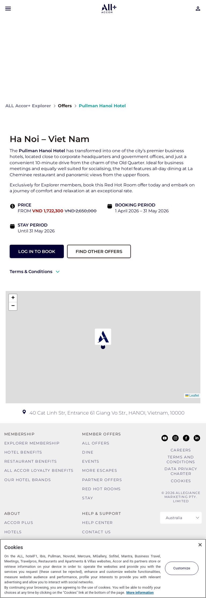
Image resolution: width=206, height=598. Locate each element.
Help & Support (101, 513)
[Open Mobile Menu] (8, 8)
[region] (103, 568)
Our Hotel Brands (27, 479)
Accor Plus (18, 522)
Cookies (181, 480)
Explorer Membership (32, 443)
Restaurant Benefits (30, 461)
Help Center (97, 522)
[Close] (200, 545)
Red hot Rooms (101, 488)
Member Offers (101, 434)
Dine (87, 452)
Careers (181, 450)
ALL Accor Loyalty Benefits (38, 470)
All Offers (95, 443)
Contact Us (96, 532)
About (12, 513)
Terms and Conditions (181, 459)
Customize (181, 568)
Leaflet (192, 395)
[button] (103, 338)
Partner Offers (102, 479)
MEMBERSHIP (19, 434)
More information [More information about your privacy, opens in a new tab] (140, 593)
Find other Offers (99, 251)
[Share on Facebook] (195, 105)
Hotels (13, 532)
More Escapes (99, 470)
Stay (87, 498)
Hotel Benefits (23, 452)
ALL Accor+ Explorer (28, 105)
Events (90, 461)
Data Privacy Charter (180, 471)
